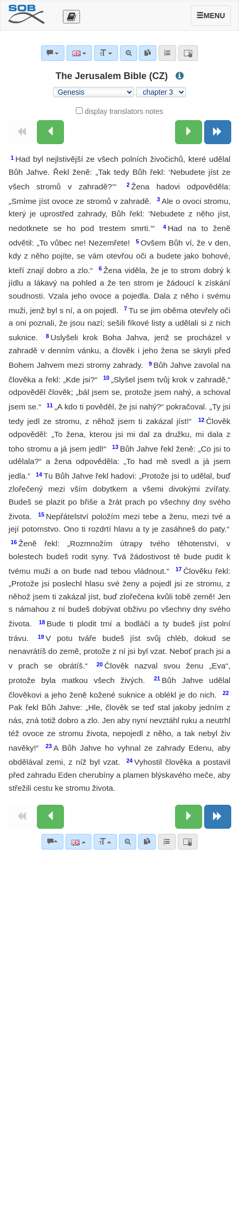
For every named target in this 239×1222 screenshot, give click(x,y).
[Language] (78, 842)
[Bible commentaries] (52, 842)
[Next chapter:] (188, 132)
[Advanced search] (127, 842)
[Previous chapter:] (50, 132)
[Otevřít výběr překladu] (71, 16)
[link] (147, 842)
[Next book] (217, 132)
